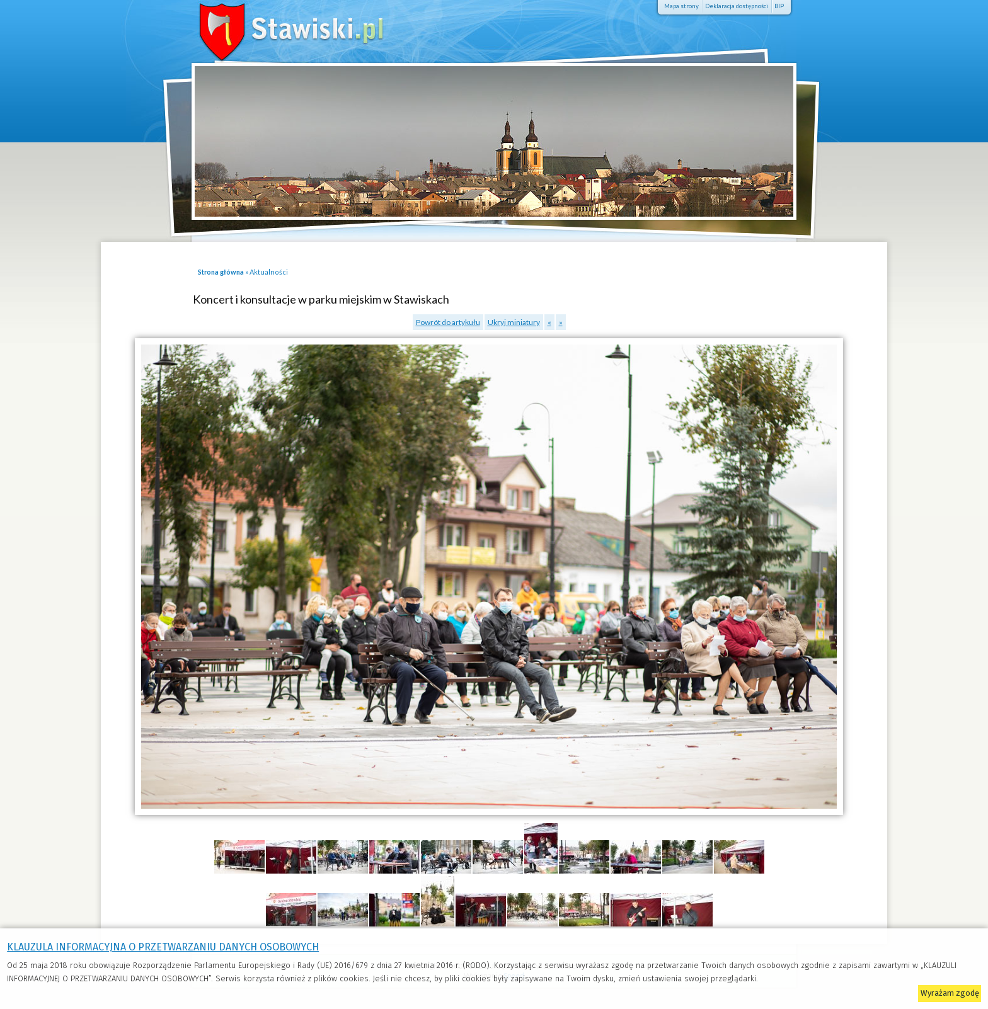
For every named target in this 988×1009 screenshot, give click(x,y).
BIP (779, 6)
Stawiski (273, 28)
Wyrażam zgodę (950, 993)
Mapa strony (681, 6)
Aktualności (269, 272)
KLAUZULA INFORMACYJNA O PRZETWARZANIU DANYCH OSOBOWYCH (163, 947)
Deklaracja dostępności (736, 6)
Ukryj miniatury (514, 322)
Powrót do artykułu (448, 322)
